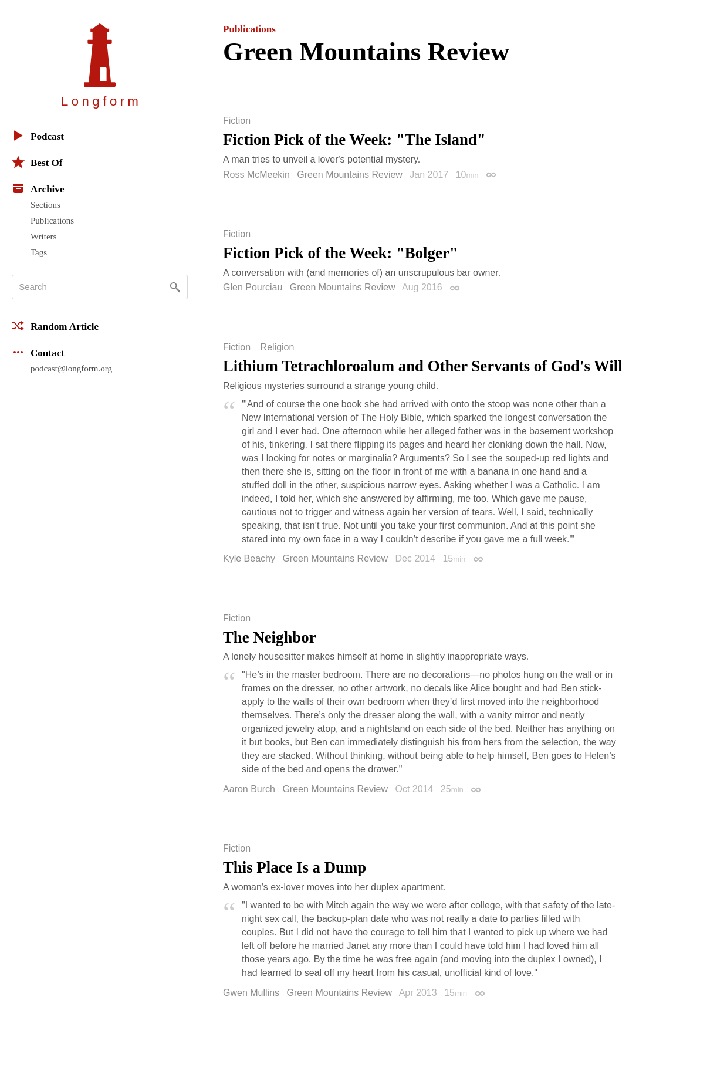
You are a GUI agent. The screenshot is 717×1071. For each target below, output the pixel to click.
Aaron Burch (249, 789)
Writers (43, 236)
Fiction (237, 121)
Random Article (55, 325)
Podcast (38, 135)
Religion (278, 347)
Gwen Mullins (251, 993)
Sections (45, 205)
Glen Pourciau (252, 287)
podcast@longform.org (71, 368)
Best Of (37, 162)
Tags (39, 252)
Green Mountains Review (350, 175)
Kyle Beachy (249, 558)
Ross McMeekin (256, 175)
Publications (52, 220)
